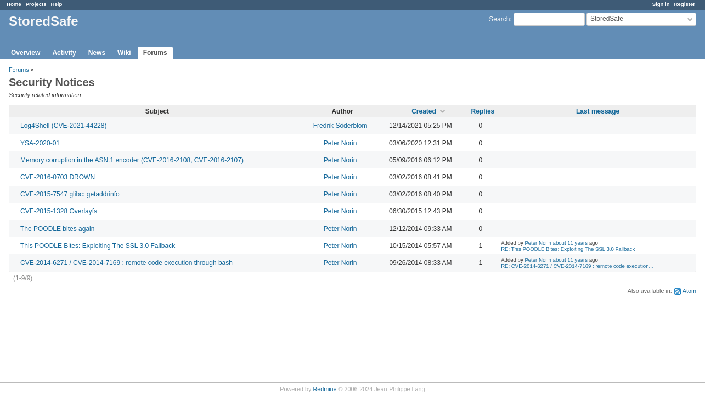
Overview (25, 53)
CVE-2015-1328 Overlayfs (58, 211)
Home (14, 4)
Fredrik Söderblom (340, 125)
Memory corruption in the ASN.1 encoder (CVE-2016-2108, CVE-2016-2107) (132, 160)
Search (499, 19)
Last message (597, 111)
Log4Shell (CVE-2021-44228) (63, 125)
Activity (64, 53)
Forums (155, 53)
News (96, 53)
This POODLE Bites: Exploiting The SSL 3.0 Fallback (97, 246)
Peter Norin (340, 143)
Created (423, 111)
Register (684, 4)
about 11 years (570, 243)
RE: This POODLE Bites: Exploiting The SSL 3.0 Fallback (568, 249)
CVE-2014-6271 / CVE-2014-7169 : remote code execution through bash (126, 263)
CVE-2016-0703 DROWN (57, 177)
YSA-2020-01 (40, 143)
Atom (689, 290)
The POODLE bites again (57, 229)
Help (57, 4)
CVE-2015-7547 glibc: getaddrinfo (70, 194)
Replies (483, 111)
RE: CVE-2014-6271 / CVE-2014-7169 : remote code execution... (577, 266)
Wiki (124, 53)
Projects (36, 4)
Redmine (324, 389)
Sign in (661, 4)
